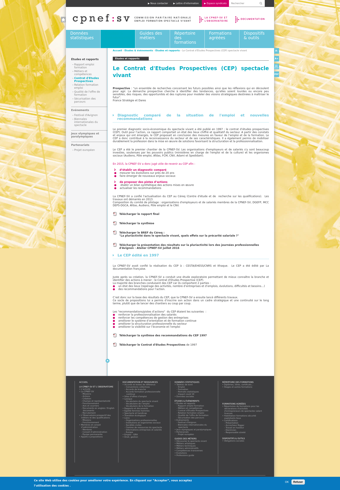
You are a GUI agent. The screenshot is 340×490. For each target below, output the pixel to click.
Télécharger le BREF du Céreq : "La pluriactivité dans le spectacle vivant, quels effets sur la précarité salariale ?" (179, 234)
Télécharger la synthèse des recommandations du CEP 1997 (163, 335)
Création (87, 398)
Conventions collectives (138, 387)
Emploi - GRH (131, 434)
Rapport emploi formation (84, 66)
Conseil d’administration (95, 432)
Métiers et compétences (83, 73)
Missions (87, 394)
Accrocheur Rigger (235, 425)
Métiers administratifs (187, 448)
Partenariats (80, 145)
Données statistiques (82, 35)
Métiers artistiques (186, 443)
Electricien (231, 430)
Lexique (128, 399)
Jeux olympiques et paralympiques (85, 135)
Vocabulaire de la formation (140, 406)
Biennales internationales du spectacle (86, 122)
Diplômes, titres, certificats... (238, 384)
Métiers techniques (186, 446)
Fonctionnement (91, 403)
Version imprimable (276, 66)
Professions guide (185, 455)
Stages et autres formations (238, 387)
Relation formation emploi (191, 413)
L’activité (85, 389)
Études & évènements (117, 35)
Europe (129, 432)
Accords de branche (136, 389)
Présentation (232, 423)
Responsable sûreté (235, 432)
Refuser (298, 482)
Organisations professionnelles (141, 420)
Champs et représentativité (96, 401)
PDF (276, 74)
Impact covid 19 (186, 394)
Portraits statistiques (188, 391)
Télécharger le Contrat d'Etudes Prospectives (152, 344)
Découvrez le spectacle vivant (192, 441)
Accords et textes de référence (139, 384)
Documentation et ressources (254, 18)
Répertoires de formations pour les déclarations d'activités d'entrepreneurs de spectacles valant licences (243, 409)
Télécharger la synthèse (136, 223)
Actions (86, 396)
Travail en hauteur (235, 427)
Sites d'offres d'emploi (135, 396)
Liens (126, 418)
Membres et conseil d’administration (91, 426)
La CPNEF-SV (87, 391)
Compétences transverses (190, 450)
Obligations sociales (234, 441)
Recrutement (89, 413)
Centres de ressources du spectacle (144, 427)
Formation (183, 389)
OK (287, 482)
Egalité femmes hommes (136, 410)
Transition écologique (135, 415)
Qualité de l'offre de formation (193, 415)
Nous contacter (159, 3)
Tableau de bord (185, 384)
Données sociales (185, 396)
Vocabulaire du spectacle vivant (142, 401)
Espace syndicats (217, 3)
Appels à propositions (92, 436)
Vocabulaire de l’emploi (137, 403)
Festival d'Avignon (86, 115)
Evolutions (182, 453)
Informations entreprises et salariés (144, 430)
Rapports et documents (136, 408)
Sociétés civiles (133, 425)
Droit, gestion (131, 437)
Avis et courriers (91, 406)
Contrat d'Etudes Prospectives (86, 80)
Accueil (127, 18)
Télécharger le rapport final (139, 214)
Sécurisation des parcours (85, 100)
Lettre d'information (187, 3)
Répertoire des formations (237, 382)
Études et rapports (167, 50)
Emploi (181, 387)
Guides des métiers (151, 35)
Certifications (230, 420)
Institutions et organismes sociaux (143, 422)
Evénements (80, 110)
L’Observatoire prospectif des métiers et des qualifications (96, 416)
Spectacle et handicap (135, 413)
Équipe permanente (92, 434)
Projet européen (84, 150)
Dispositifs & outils (254, 35)
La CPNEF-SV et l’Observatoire (214, 18)
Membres (87, 429)
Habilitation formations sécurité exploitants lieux (240, 416)
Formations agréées (220, 35)
